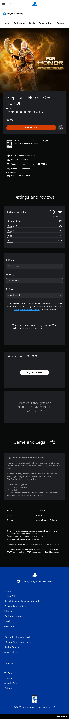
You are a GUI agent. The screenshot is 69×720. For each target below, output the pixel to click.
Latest (7, 23)
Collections (19, 23)
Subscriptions (46, 23)
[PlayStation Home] (34, 4)
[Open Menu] (3, 4)
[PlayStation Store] (13, 13)
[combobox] (34, 266)
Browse (60, 23)
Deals (32, 23)
